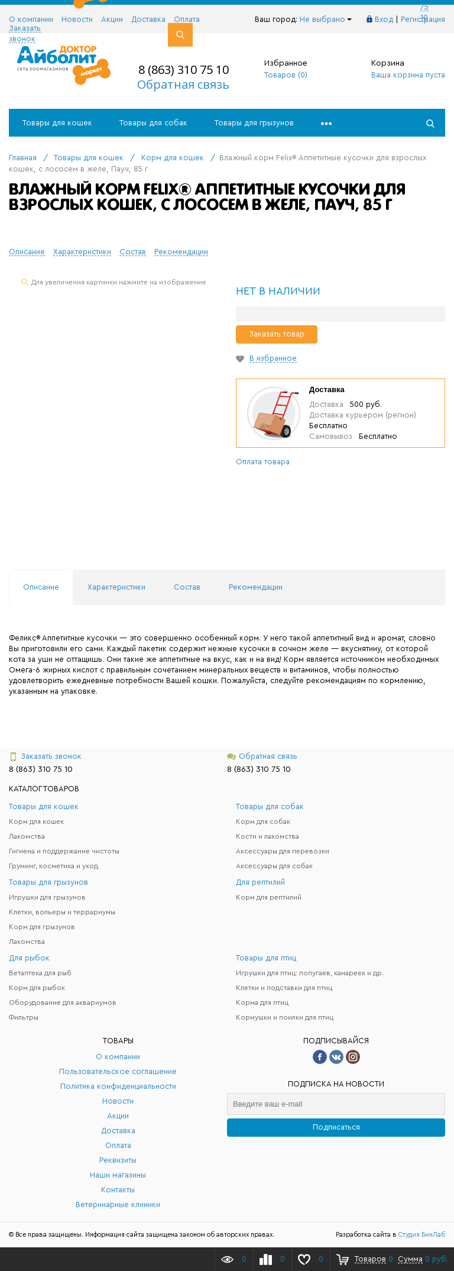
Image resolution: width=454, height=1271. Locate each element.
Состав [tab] (187, 587)
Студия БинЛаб (421, 1234)
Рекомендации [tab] (256, 587)
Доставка (148, 19)
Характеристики (82, 252)
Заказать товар (276, 334)
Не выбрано (326, 19)
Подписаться (336, 1127)
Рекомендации (181, 252)
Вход (384, 19)
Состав (132, 252)
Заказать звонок (45, 756)
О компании (31, 19)
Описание (27, 252)
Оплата (187, 19)
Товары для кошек (57, 123)
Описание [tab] (41, 587)
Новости (77, 19)
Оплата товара (263, 461)
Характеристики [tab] (116, 587)
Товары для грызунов (254, 123)
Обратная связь (183, 84)
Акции (112, 19)
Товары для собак (153, 123)
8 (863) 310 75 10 (183, 69)
